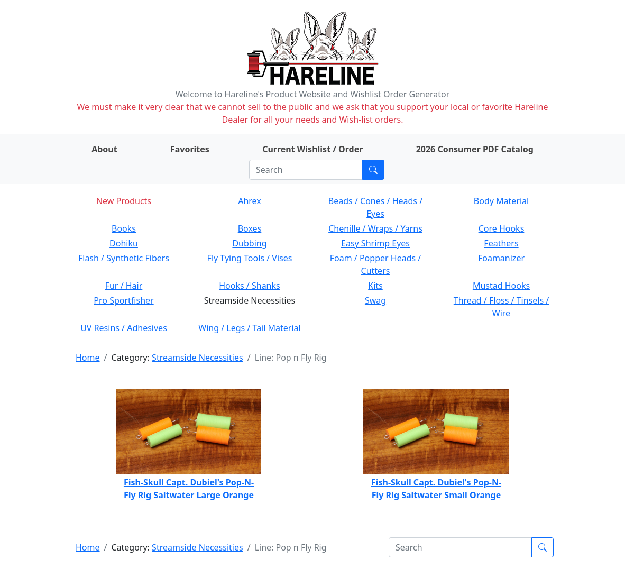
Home (88, 357)
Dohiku (123, 243)
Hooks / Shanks (249, 285)
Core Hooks (502, 228)
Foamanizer (501, 258)
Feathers (501, 243)
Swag (375, 300)
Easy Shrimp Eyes (375, 243)
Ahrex (249, 201)
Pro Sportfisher (123, 300)
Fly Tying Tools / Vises (249, 258)
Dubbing (249, 243)
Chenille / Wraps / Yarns (375, 228)
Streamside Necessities (197, 357)
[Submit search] (373, 170)
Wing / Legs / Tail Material (249, 328)
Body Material (501, 201)
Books (124, 228)
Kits (375, 285)
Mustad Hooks (501, 285)
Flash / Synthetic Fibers (123, 258)
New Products (123, 201)
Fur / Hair (124, 285)
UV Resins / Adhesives (123, 328)
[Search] (306, 170)
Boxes (250, 228)
